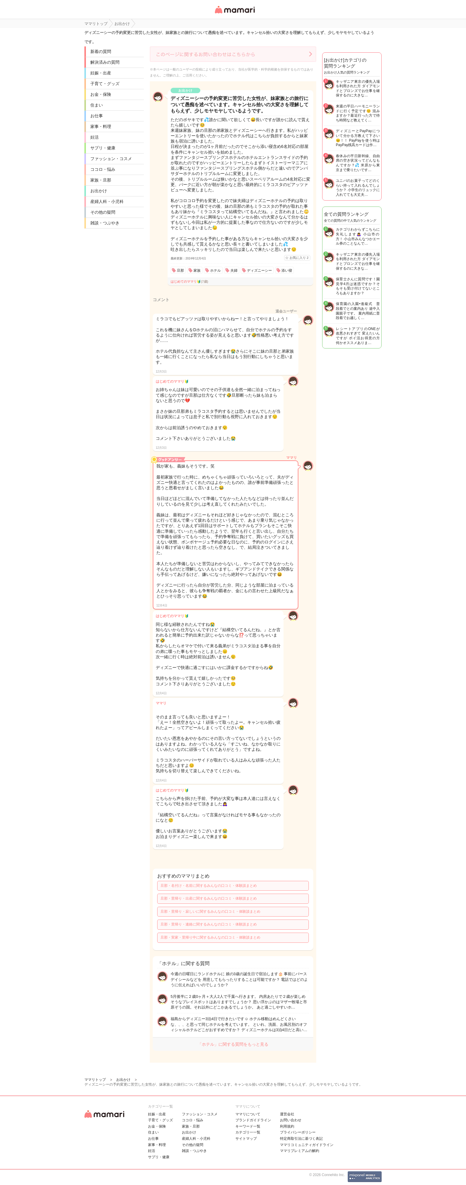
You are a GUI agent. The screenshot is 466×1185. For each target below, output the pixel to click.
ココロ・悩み (102, 169)
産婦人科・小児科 (107, 201)
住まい (96, 105)
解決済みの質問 (104, 62)
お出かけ (98, 190)
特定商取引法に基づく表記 (301, 1138)
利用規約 (287, 1126)
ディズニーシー (259, 270)
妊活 (94, 137)
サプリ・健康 (102, 148)
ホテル (215, 270)
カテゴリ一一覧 (247, 1132)
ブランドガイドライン (253, 1120)
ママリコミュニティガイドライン (306, 1145)
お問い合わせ (290, 1120)
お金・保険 (100, 94)
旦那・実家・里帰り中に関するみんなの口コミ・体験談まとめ (210, 937)
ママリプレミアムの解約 (299, 1151)
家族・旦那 (100, 180)
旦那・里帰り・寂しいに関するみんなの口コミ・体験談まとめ (210, 911)
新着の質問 (100, 51)
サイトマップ (246, 1138)
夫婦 (233, 270)
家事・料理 (100, 126)
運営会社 (287, 1114)
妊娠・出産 (100, 73)
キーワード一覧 (247, 1126)
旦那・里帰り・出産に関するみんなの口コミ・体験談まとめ (208, 898)
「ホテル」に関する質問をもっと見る (233, 1044)
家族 (197, 270)
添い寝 (286, 270)
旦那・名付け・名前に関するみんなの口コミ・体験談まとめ (208, 886)
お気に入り (298, 257)
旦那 (180, 270)
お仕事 (96, 115)
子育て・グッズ (104, 83)
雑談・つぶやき (104, 223)
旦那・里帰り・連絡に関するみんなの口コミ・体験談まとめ (208, 924)
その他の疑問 (102, 212)
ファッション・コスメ (111, 158)
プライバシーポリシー (298, 1132)
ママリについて (247, 1114)
